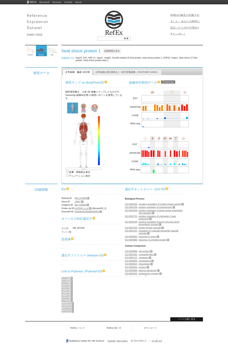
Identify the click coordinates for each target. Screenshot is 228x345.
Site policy (122, 340)
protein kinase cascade (150, 227)
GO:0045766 (131, 207)
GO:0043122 (131, 231)
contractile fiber (146, 254)
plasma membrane (147, 270)
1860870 (65, 278)
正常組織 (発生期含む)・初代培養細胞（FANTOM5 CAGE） (127, 72)
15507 (78, 201)
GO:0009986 (131, 251)
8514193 (65, 290)
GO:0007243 (131, 227)
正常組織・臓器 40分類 (77, 72)
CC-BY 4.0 (157, 340)
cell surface (144, 251)
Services (56, 2)
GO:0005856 (131, 261)
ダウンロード (150, 328)
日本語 (39, 34)
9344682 (65, 298)
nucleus (142, 267)
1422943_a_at (82, 208)
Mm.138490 (80, 205)
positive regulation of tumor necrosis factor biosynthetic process (159, 223)
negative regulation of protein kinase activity (160, 204)
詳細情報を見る (112, 51)
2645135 (65, 280)
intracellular (144, 264)
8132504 (65, 285)
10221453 (66, 306)
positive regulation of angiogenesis (155, 207)
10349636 (66, 308)
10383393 (66, 311)
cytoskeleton (145, 261)
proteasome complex (149, 273)
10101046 (66, 303)
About (78, 2)
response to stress (147, 236)
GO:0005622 (131, 264)
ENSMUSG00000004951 (87, 211)
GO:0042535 (131, 222)
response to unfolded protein (152, 240)
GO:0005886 (131, 270)
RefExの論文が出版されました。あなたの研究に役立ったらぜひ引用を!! (185, 21)
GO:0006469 (131, 204)
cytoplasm (143, 257)
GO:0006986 (131, 240)
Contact (68, 2)
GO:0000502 (131, 273)
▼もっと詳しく (178, 34)
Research (44, 2)
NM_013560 (80, 198)
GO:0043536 (131, 210)
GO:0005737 (131, 257)
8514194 (65, 293)
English (30, 34)
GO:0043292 (131, 254)
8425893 (65, 288)
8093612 (65, 283)
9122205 (65, 295)
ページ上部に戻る (186, 319)
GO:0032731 (131, 216)
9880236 (65, 301)
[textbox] (110, 38)
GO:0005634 (131, 267)
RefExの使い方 (114, 328)
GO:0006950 (131, 236)
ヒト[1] (65, 228)
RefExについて (77, 328)
